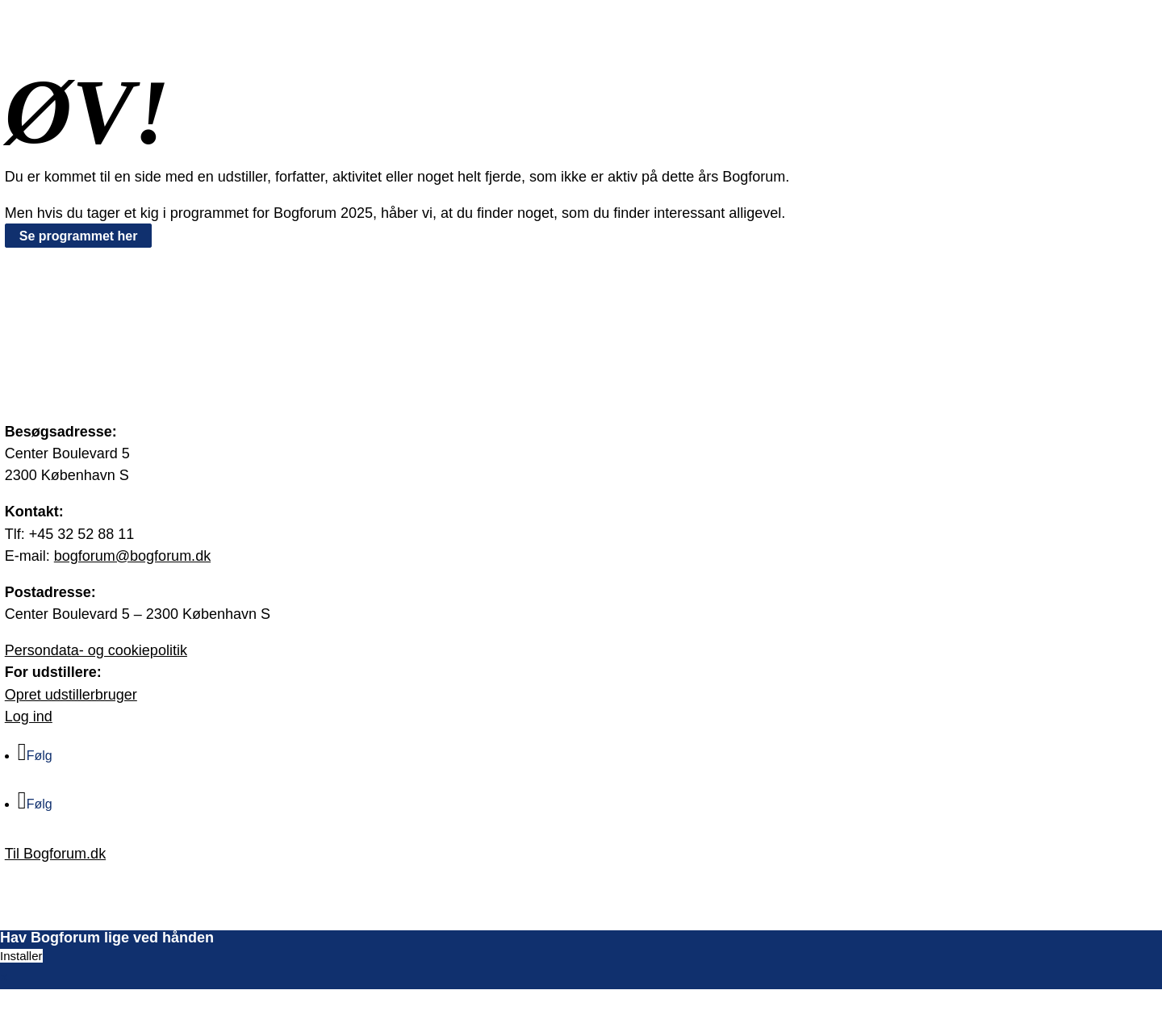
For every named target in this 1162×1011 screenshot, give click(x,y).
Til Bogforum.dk (55, 854)
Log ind (28, 716)
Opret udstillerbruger (71, 695)
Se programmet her (78, 236)
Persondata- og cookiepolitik (96, 650)
